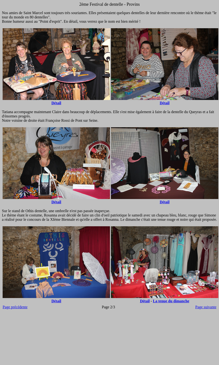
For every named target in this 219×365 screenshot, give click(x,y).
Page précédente (15, 307)
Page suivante (205, 307)
